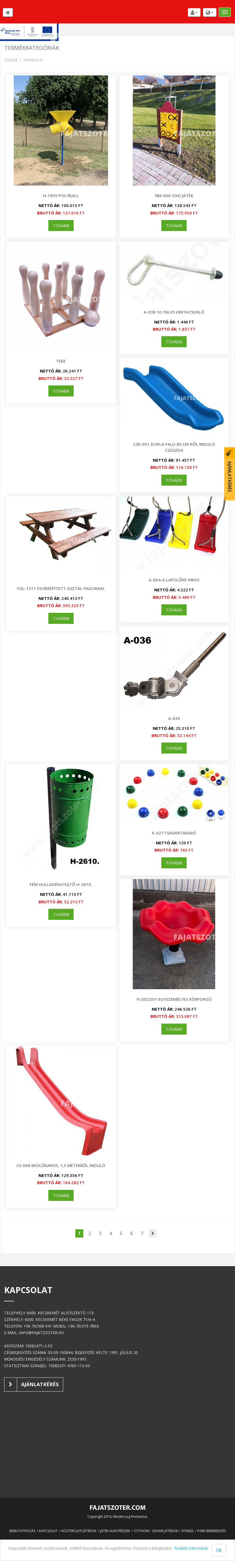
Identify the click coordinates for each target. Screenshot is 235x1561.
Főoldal (10, 59)
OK (219, 1550)
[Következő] (152, 1233)
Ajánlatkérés (31, 1384)
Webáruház (33, 59)
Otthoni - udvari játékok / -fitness (163, 1531)
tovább (61, 225)
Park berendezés (211, 1531)
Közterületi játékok (78, 1531)
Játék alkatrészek (115, 1531)
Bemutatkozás (22, 1531)
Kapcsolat (48, 1531)
